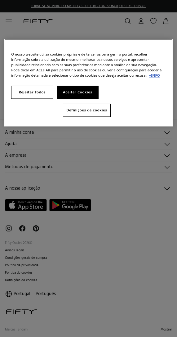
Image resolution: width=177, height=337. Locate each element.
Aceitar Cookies (77, 92)
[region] (88, 82)
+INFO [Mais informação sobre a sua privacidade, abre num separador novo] (154, 75)
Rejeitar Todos (32, 92)
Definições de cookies (86, 110)
